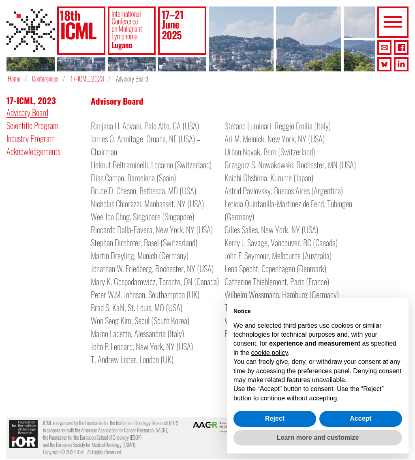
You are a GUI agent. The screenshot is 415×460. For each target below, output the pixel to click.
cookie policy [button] (269, 352)
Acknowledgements (33, 151)
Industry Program (30, 138)
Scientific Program (32, 125)
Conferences (45, 79)
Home (14, 79)
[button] (81, 30)
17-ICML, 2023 (87, 79)
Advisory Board (27, 112)
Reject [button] (275, 418)
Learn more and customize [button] (318, 437)
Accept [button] (360, 418)
